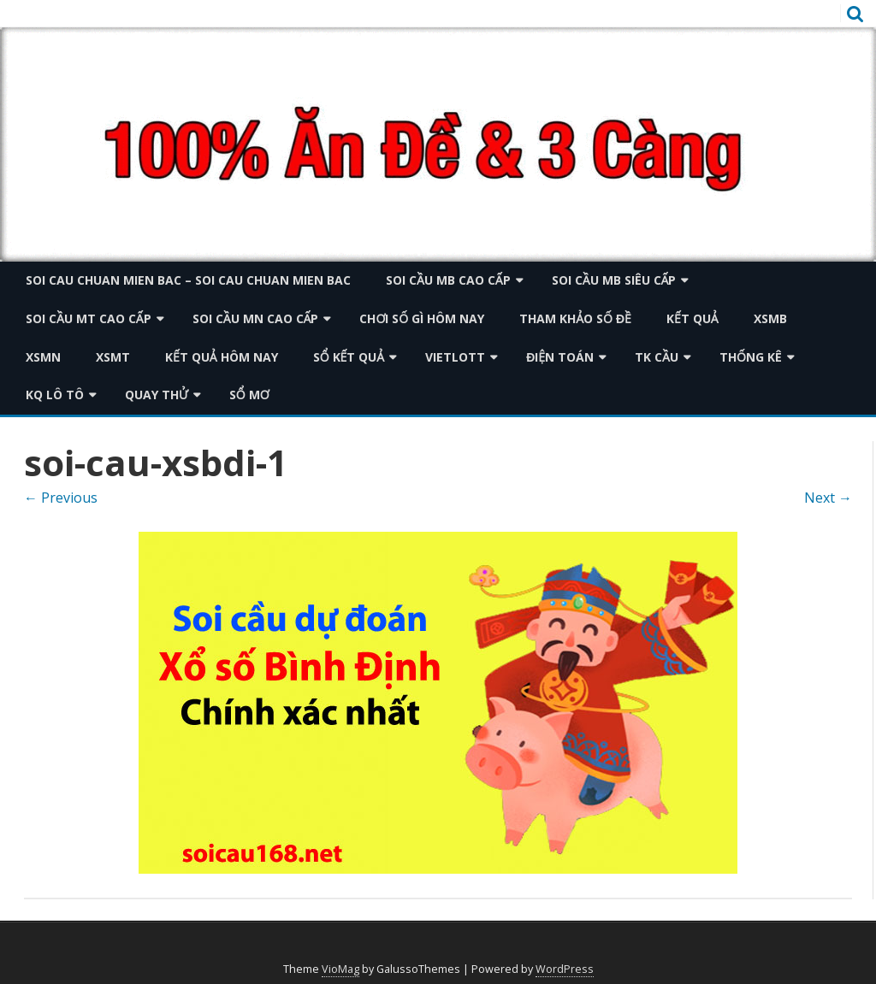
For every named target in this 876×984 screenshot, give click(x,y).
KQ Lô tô (55, 394)
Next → (828, 497)
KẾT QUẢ (692, 318)
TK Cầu (656, 357)
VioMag (340, 969)
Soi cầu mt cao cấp (88, 318)
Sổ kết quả (349, 357)
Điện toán (560, 357)
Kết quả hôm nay (221, 357)
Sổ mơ (249, 394)
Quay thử (156, 394)
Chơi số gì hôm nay (421, 318)
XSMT (113, 357)
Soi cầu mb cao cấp (448, 280)
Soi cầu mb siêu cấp (614, 280)
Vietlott (455, 357)
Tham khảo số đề (575, 318)
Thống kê (750, 357)
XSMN (43, 357)
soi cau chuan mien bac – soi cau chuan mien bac (188, 280)
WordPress (565, 969)
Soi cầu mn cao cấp (255, 318)
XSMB (770, 318)
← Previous (61, 497)
